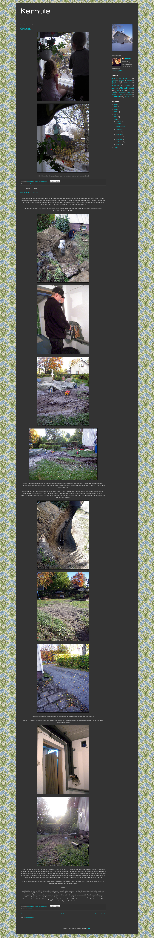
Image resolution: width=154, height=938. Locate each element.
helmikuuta (119, 144)
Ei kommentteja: (43, 181)
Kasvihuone (121, 80)
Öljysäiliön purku (128, 96)
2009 (116, 147)
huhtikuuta (119, 139)
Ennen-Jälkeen (124, 78)
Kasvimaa (129, 80)
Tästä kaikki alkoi (122, 92)
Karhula (35, 11)
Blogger (88, 928)
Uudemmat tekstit (26, 914)
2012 (116, 114)
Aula (113, 78)
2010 (116, 119)
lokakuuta (119, 121)
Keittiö (114, 82)
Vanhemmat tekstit (100, 914)
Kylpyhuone (115, 85)
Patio (118, 90)
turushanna (127, 58)
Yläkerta (116, 96)
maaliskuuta (119, 142)
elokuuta (118, 132)
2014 (116, 109)
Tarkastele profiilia (117, 71)
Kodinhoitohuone (127, 84)
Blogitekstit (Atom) (29, 917)
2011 (116, 117)
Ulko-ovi (130, 92)
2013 (116, 112)
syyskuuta (119, 129)
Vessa (120, 94)
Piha (123, 90)
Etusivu (63, 914)
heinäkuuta (119, 134)
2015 (116, 107)
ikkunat (114, 80)
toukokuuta (119, 137)
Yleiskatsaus (129, 94)
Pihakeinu (130, 90)
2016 (116, 104)
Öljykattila (25, 28)
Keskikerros (115, 84)
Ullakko (114, 94)
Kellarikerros (127, 82)
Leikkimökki (127, 85)
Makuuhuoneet (127, 88)
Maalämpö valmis (29, 192)
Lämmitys (29, 184)
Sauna (114, 92)
